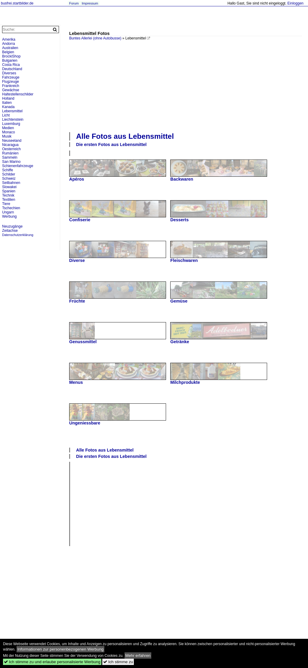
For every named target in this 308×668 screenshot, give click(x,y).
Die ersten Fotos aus (111, 144)
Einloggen (295, 3)
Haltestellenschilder (17, 94)
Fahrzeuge (10, 77)
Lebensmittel (12, 111)
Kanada (8, 107)
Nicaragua (10, 145)
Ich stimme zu (118, 662)
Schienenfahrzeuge (17, 166)
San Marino (11, 162)
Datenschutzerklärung (17, 235)
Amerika (8, 39)
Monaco (8, 132)
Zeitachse (10, 230)
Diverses (9, 73)
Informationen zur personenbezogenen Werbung (60, 649)
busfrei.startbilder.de (17, 3)
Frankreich (10, 86)
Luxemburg (11, 124)
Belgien (8, 52)
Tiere (6, 204)
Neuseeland (11, 140)
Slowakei (9, 187)
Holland (8, 98)
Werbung (9, 216)
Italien (7, 103)
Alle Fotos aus (125, 136)
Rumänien (10, 153)
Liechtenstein (12, 119)
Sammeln (9, 157)
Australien (10, 48)
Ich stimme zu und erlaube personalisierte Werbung (52, 662)
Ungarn (8, 212)
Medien (8, 128)
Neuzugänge (12, 226)
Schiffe (7, 170)
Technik (8, 195)
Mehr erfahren (138, 655)
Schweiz (9, 178)
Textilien (8, 199)
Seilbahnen (11, 183)
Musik (6, 136)
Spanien (8, 191)
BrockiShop (11, 56)
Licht (6, 115)
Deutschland (12, 69)
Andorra (8, 44)
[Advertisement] (188, 85)
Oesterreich (11, 149)
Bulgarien (9, 60)
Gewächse (10, 90)
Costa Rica (11, 65)
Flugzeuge (10, 81)
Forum (74, 3)
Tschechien (11, 208)
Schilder (8, 174)
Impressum (90, 3)
